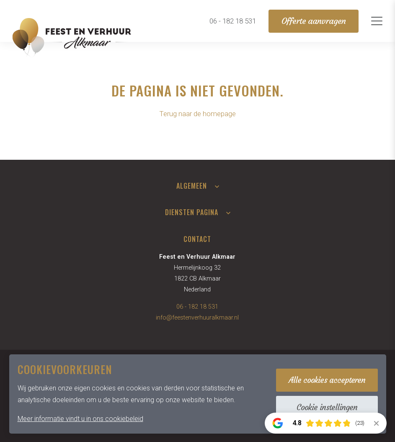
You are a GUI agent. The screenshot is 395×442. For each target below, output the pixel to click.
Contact (197, 239)
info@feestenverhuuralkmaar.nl (197, 317)
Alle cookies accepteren (327, 380)
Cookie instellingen (327, 407)
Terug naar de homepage (197, 113)
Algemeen (191, 186)
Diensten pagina (191, 212)
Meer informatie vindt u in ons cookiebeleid (80, 419)
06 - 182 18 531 (197, 306)
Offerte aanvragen (313, 21)
